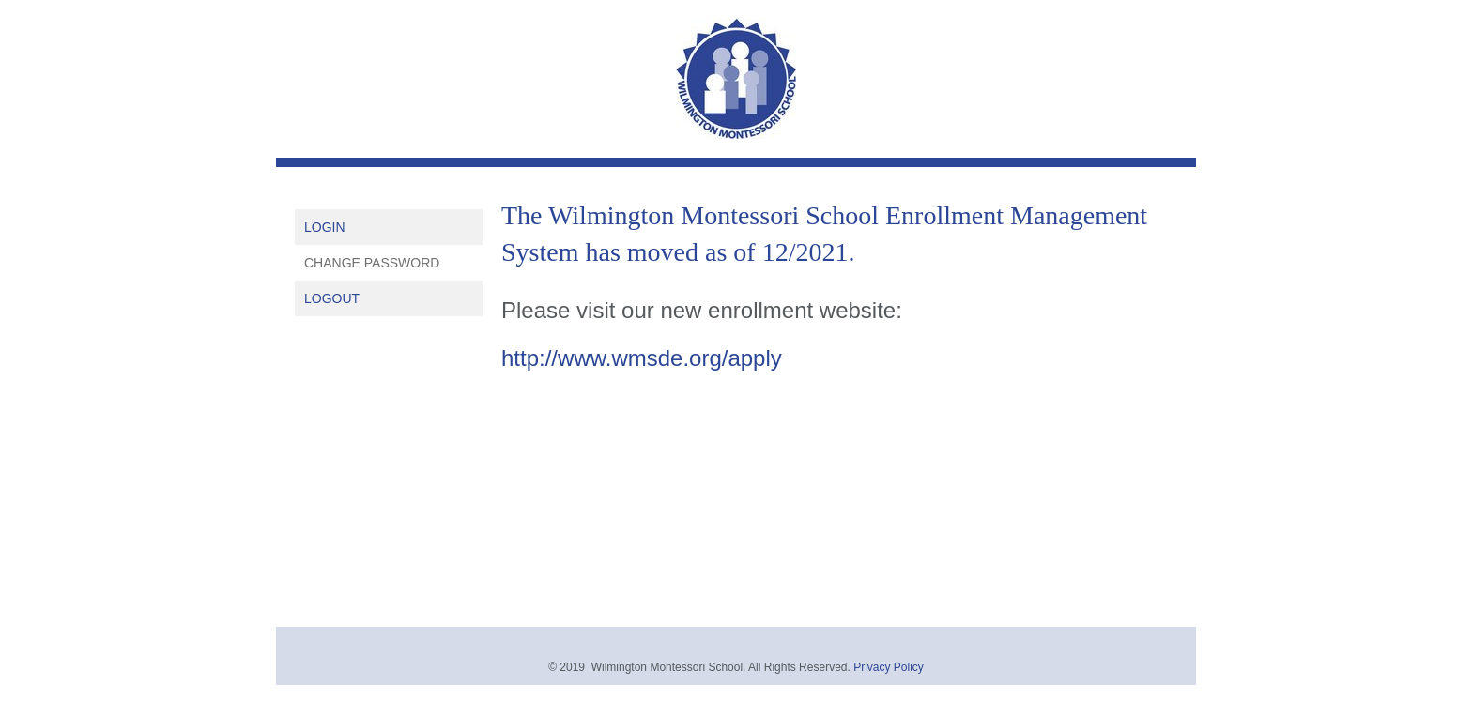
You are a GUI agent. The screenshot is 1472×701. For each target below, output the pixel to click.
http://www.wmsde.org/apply (641, 358)
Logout (332, 298)
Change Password (371, 262)
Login (324, 227)
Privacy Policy (888, 667)
